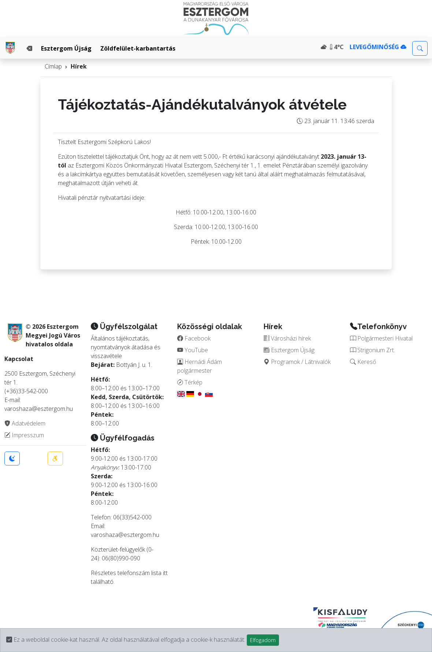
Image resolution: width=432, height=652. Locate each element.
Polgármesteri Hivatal (381, 338)
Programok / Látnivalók (297, 362)
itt (165, 573)
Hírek (79, 66)
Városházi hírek (287, 338)
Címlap (53, 66)
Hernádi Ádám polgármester (199, 366)
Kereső (363, 362)
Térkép (189, 382)
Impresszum (24, 435)
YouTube (192, 350)
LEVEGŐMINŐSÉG (378, 47)
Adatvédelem (24, 423)
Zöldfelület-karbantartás (137, 48)
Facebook (194, 338)
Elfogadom (263, 640)
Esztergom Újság (66, 48)
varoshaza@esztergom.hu (125, 535)
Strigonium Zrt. (372, 350)
